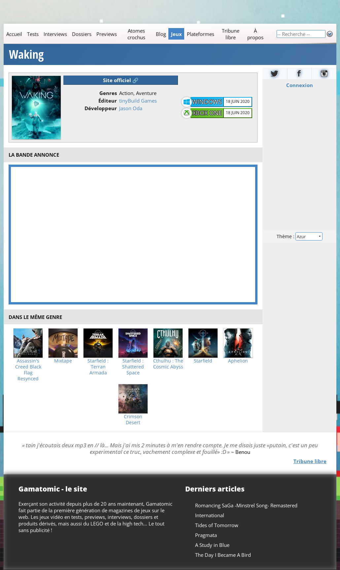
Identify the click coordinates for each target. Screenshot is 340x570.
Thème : (299, 236)
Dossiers (81, 34)
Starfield (203, 361)
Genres (108, 93)
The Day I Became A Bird (223, 555)
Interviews (55, 34)
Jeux (176, 34)
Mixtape (63, 361)
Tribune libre (230, 34)
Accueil (14, 34)
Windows (207, 102)
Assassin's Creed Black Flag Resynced (28, 370)
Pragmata (206, 535)
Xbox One (207, 113)
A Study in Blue (212, 545)
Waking (26, 54)
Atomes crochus (136, 34)
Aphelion (238, 361)
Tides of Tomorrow (216, 525)
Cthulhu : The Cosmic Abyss (168, 364)
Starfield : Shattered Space (133, 367)
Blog (161, 34)
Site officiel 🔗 (121, 80)
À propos (255, 34)
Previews (106, 34)
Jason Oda (130, 108)
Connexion (299, 85)
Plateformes (200, 34)
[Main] (140, 34)
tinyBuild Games (138, 100)
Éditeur (107, 100)
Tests (33, 34)
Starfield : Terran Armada (98, 367)
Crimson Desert (133, 420)
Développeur (101, 108)
